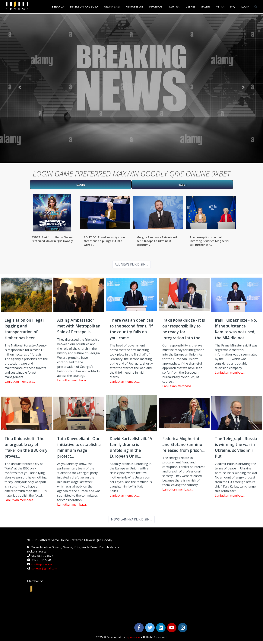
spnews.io (133, 637)
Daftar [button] (174, 6)
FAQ (232, 6)
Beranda (58, 6)
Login (245, 6)
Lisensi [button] (190, 6)
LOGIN (80, 184)
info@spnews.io (41, 564)
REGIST (182, 184)
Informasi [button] (156, 6)
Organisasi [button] (112, 6)
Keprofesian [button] (134, 6)
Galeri (205, 6)
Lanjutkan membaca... (20, 381)
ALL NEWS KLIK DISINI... (131, 264)
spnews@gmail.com (44, 568)
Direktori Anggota (84, 6)
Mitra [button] (220, 6)
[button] (20, 87)
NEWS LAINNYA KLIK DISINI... (131, 519)
